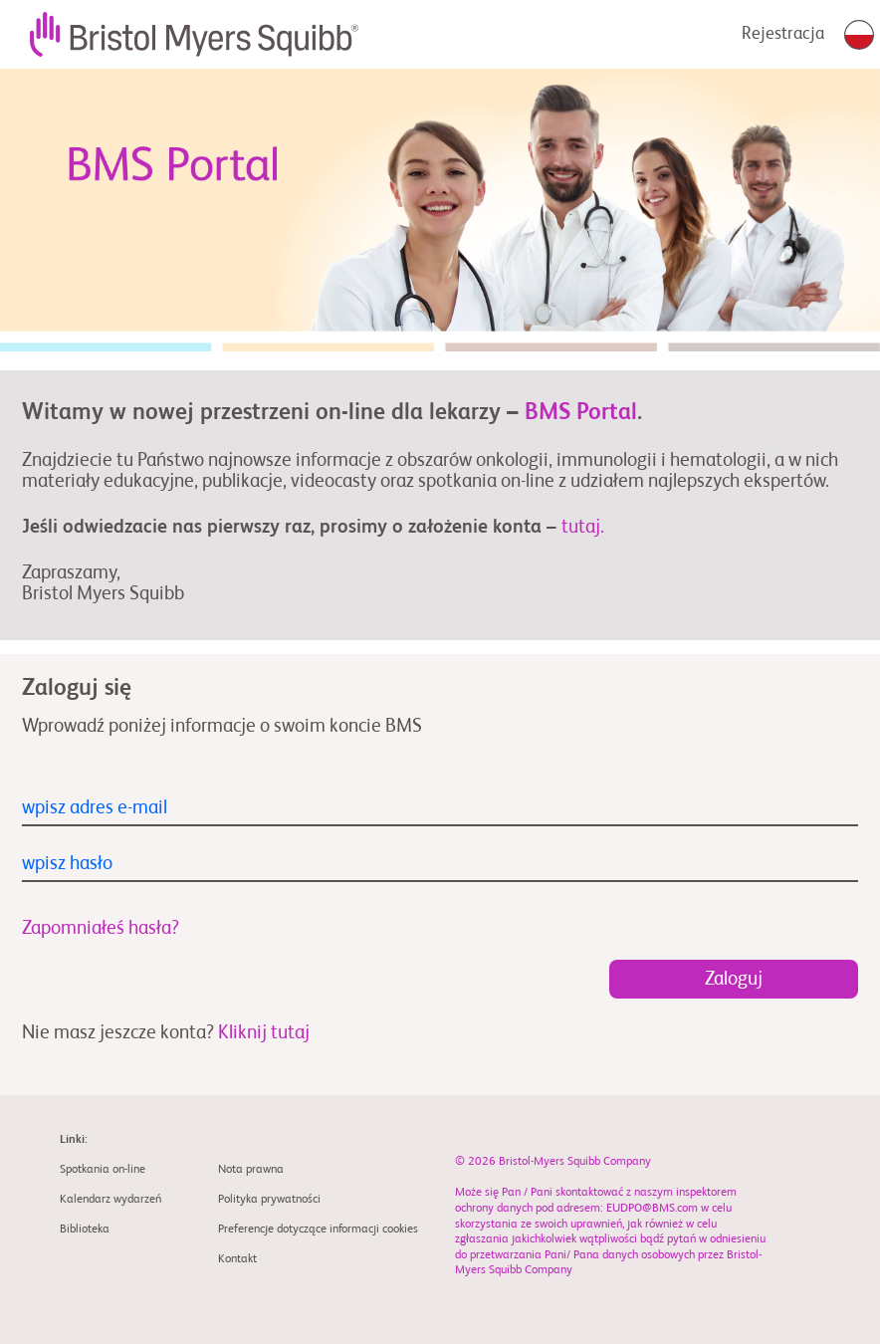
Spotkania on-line (102, 1170)
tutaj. (582, 527)
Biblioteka (85, 1229)
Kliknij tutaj (264, 1032)
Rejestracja (783, 34)
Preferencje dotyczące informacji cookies (318, 1229)
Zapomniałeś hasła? (100, 928)
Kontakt (237, 1259)
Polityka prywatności (269, 1200)
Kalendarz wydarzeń (110, 1200)
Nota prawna (251, 1170)
